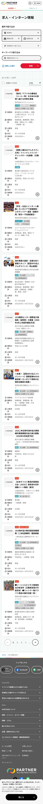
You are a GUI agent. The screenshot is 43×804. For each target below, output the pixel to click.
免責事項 (25, 755)
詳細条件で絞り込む (14, 46)
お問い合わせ (27, 746)
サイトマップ (6, 762)
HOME (4, 655)
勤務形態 (30, 38)
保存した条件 (10, 66)
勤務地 (9, 33)
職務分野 (10, 38)
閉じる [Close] (21, 797)
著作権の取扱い (27, 751)
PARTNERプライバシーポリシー (11, 756)
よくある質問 (6, 746)
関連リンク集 (6, 751)
